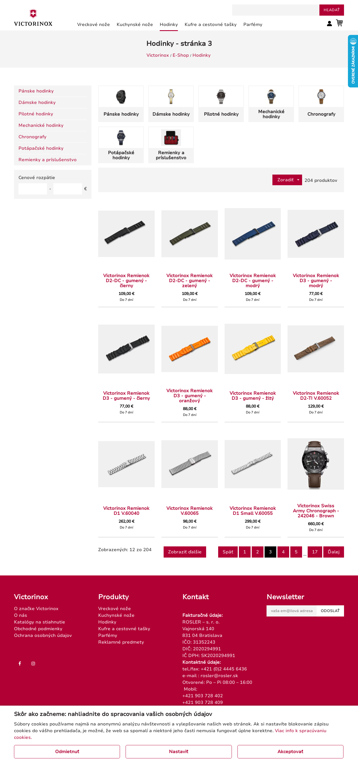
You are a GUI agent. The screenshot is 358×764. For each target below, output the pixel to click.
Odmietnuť (67, 752)
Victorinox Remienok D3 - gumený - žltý (253, 396)
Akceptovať (290, 752)
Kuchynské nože (116, 615)
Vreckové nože (114, 609)
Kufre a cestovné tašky (124, 629)
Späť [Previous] (228, 552)
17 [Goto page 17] (315, 552)
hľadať (332, 10)
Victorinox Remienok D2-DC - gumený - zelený (189, 280)
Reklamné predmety (121, 642)
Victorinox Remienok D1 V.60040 (126, 511)
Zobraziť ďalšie (185, 552)
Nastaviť (178, 752)
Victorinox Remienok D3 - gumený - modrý (316, 280)
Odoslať (330, 610)
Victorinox (158, 55)
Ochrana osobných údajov (43, 635)
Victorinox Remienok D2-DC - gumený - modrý (253, 280)
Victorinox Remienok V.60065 (189, 511)
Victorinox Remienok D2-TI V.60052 (316, 396)
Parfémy (107, 635)
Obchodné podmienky (38, 629)
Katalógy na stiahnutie (39, 622)
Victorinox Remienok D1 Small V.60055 (253, 511)
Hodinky (201, 55)
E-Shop (181, 55)
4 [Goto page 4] (283, 552)
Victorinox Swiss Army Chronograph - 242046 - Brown (316, 510)
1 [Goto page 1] (244, 552)
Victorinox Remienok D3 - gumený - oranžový (189, 395)
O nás (20, 615)
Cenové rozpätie (36, 178)
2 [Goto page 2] (257, 552)
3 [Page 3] (270, 552)
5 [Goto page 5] (296, 552)
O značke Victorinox (36, 609)
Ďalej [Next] (334, 552)
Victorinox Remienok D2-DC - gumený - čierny (126, 280)
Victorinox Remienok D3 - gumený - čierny (126, 396)
